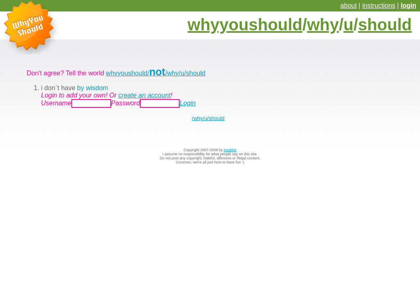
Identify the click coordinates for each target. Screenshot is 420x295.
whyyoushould (244, 25)
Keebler (230, 150)
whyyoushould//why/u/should (155, 73)
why (323, 25)
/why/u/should (208, 118)
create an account (145, 95)
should (385, 25)
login (408, 5)
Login (188, 103)
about (348, 5)
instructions (378, 5)
